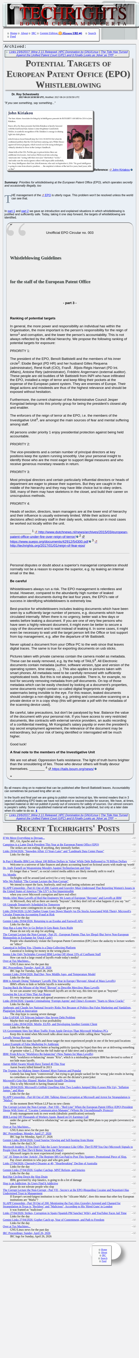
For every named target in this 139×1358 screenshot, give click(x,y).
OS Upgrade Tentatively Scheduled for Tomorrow (31, 905)
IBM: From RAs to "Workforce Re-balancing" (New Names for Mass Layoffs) (48, 1054)
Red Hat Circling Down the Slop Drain (25, 1177)
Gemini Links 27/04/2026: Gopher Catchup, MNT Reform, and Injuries (44, 1170)
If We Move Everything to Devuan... (24, 838)
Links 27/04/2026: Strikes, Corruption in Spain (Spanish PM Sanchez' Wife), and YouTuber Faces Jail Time (65, 1214)
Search (92, 33)
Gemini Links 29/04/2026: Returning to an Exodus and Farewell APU (43, 922)
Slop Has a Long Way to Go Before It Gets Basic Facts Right (38, 928)
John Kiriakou (121, 170)
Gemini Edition (49, 33)
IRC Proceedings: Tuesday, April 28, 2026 (27, 968)
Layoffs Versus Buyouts (16, 1038)
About (24, 33)
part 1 (11, 211)
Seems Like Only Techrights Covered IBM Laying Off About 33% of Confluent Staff (52, 955)
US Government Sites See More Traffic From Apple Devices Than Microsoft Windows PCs (55, 1031)
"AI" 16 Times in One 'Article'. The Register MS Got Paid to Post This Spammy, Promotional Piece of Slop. (65, 1157)
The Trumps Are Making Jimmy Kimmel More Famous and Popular (42, 1071)
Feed (13, 36)
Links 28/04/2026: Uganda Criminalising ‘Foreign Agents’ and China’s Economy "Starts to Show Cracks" (63, 1001)
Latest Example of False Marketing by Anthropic (31, 1045)
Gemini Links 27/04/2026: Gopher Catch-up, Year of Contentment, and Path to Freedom (53, 1220)
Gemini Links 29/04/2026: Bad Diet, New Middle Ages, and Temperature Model (49, 975)
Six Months (9, 875)
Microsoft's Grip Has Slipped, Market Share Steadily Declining (39, 1081)
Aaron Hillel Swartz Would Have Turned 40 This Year (34, 1064)
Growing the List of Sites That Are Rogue (27, 995)
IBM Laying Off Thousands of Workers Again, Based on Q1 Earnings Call (45, 1117)
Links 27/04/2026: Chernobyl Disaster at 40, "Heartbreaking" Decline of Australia (50, 1164)
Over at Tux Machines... (17, 961)
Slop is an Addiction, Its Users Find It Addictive (30, 1184)
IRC (34, 33)
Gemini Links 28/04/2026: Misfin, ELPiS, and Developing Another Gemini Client (50, 1025)
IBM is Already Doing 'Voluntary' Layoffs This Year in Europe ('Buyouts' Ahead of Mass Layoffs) (59, 981)
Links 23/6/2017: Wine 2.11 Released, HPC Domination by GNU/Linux (54, 52)
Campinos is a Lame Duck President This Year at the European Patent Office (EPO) (51, 845)
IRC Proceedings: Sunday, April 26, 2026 (26, 1234)
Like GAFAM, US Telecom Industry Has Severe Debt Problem (39, 1018)
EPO (48, 196)
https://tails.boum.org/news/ (73, 770)
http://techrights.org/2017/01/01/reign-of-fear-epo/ (47, 546)
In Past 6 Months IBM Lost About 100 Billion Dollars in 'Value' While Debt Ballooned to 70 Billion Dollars (65, 862)
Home (13, 33)
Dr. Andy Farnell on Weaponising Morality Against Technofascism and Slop (46, 868)
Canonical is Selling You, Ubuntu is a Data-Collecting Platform (39, 948)
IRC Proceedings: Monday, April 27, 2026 (27, 1134)
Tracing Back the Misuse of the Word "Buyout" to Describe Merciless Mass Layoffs (51, 988)
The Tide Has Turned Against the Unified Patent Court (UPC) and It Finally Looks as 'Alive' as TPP (72, 54)
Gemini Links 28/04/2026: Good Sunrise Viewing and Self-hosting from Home (48, 1141)
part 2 (25, 211)
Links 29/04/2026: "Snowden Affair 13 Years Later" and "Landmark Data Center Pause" (53, 852)
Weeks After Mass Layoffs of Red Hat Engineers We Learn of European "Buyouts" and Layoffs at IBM (62, 898)
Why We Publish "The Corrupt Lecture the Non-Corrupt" (36, 882)
